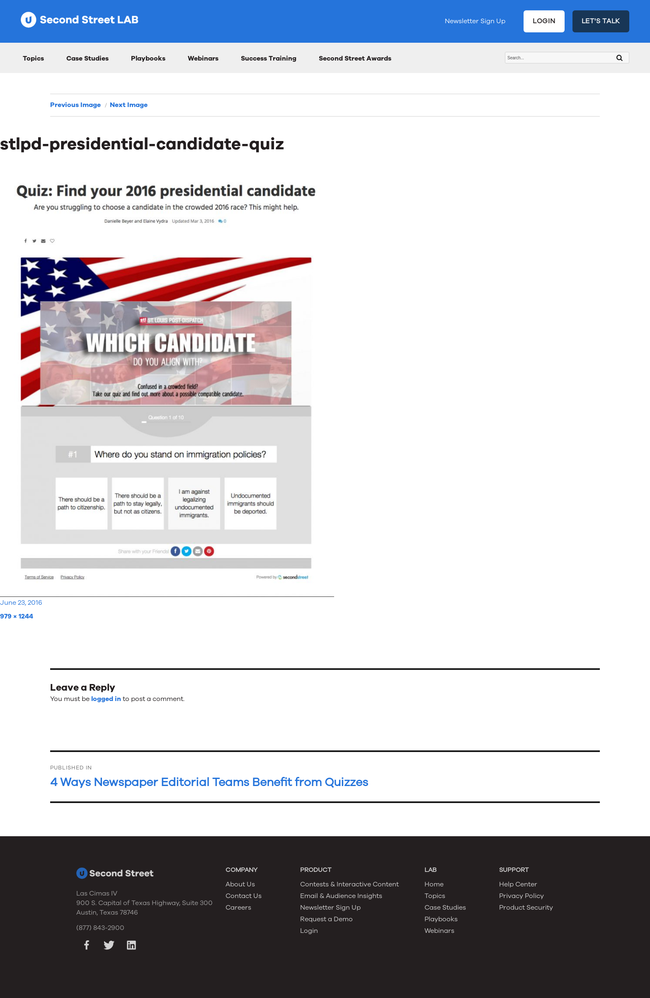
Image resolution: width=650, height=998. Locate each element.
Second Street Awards (355, 58)
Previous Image (75, 105)
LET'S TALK (601, 21)
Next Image (129, 105)
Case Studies (87, 58)
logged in (106, 698)
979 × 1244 (16, 616)
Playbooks (148, 58)
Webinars (203, 58)
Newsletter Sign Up (475, 21)
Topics (33, 58)
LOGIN (544, 21)
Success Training (268, 58)
